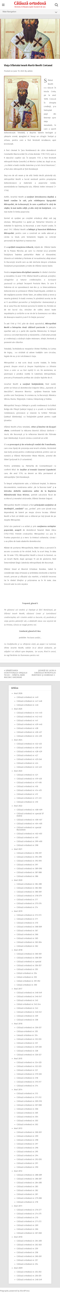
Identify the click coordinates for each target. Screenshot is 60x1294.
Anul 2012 (18, 1171)
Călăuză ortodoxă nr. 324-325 (29, 1062)
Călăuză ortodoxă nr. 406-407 (29, 820)
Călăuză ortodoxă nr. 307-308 (29, 1105)
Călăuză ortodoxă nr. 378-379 (29, 896)
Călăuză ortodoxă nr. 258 (27, 1252)
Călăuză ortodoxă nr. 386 (27, 876)
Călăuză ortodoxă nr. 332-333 (29, 1039)
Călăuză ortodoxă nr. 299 (27, 1136)
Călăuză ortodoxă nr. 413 (27, 794)
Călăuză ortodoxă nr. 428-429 (29, 751)
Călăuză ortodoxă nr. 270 (27, 1217)
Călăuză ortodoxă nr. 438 (27, 728)
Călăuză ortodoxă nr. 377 (27, 899)
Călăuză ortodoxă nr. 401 (27, 837)
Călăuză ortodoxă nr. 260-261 (29, 1256)
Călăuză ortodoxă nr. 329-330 (29, 1047)
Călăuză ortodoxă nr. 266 (27, 1229)
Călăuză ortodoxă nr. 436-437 (29, 732)
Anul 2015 (18, 1058)
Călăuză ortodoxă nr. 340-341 (29, 1012)
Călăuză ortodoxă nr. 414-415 (29, 790)
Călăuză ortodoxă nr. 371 (27, 919)
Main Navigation (30, 12)
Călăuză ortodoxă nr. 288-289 (29, 1175)
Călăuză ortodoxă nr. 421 (27, 775)
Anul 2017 (18, 989)
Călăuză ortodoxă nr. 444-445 (29, 713)
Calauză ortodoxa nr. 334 (27, 1035)
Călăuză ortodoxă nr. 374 (27, 907)
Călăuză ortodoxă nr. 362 (27, 946)
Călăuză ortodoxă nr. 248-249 (29, 1279)
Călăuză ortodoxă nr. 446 (27, 705)
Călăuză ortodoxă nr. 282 (27, 1190)
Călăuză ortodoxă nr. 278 (27, 1202)
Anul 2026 (18, 693)
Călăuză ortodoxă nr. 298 (27, 1140)
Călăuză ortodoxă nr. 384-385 (29, 884)
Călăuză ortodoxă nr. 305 (27, 1113)
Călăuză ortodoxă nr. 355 (27, 969)
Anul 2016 (18, 1024)
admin (30, 71)
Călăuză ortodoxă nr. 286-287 (29, 1179)
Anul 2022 (18, 806)
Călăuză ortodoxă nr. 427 (27, 755)
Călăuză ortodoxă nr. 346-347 (29, 996)
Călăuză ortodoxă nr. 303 (27, 1120)
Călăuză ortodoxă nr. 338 (27, 1020)
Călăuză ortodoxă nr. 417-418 (29, 782)
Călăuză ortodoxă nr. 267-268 (29, 1233)
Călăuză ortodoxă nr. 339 (27, 1016)
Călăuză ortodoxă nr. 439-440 (29, 724)
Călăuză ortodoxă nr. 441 (27, 720)
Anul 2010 (18, 1237)
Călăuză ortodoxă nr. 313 (27, 1093)
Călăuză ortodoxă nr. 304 (27, 1117)
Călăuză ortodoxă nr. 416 (27, 786)
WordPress (25, 1291)
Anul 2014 (18, 1089)
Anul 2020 (18, 880)
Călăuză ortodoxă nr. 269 (27, 1225)
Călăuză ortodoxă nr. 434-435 (29, 736)
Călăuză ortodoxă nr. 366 (27, 934)
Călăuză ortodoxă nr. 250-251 (29, 1276)
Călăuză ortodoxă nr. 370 (27, 923)
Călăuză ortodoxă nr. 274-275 (29, 1214)
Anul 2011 (18, 1206)
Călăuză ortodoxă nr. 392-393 (29, 861)
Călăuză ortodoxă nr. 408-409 (29, 810)
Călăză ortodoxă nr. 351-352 (28, 981)
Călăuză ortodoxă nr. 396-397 (29, 853)
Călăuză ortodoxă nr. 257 (27, 1260)
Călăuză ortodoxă (30, 3)
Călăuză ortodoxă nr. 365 (27, 938)
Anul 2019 (18, 911)
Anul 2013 (18, 1128)
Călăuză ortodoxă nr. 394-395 (29, 857)
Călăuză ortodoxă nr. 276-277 (29, 1210)
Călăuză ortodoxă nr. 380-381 (29, 892)
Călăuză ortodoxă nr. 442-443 (29, 717)
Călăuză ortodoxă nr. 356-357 (29, 965)
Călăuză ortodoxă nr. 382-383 (29, 888)
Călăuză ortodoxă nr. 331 (27, 1043)
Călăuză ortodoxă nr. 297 (27, 1144)
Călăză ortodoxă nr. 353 (27, 977)
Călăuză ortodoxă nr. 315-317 (29, 1082)
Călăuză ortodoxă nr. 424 (27, 763)
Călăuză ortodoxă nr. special (29, 962)
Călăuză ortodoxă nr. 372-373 (29, 915)
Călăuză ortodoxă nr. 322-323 (29, 1066)
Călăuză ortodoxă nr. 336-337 (29, 1027)
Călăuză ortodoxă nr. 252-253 (29, 1272)
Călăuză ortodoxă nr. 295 (27, 1152)
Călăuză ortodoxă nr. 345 (27, 1000)
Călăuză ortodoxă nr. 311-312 (29, 1097)
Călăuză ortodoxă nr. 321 (27, 1070)
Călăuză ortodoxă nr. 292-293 (29, 1159)
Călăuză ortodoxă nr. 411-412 (29, 798)
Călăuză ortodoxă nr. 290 (27, 1167)
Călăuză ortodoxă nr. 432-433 (29, 744)
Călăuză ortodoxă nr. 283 (27, 1186)
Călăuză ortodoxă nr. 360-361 (29, 954)
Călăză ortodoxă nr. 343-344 (29, 1004)
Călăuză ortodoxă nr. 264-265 (29, 1241)
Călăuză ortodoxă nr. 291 (27, 1163)
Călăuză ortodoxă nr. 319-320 (29, 1074)
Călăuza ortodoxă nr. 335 (27, 1031)
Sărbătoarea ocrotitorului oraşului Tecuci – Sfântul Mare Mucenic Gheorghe (15, 673)
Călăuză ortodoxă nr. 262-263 (29, 1245)
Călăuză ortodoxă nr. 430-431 (29, 748)
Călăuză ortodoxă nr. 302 (27, 1124)
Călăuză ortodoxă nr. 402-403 (29, 834)
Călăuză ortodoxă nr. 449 (27, 697)
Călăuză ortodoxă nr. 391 (27, 865)
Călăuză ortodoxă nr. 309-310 (29, 1101)
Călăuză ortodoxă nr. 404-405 (29, 824)
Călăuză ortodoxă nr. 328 (27, 1051)
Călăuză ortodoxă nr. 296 (27, 1148)
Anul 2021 (18, 849)
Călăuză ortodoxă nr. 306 (27, 1109)
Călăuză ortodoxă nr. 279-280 (29, 1198)
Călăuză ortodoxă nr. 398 (27, 845)
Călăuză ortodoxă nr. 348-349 (29, 993)
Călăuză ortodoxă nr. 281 (27, 1194)
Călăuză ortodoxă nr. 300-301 (29, 1132)
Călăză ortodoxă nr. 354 (27, 973)
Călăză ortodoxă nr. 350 (27, 985)
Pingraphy (4, 1291)
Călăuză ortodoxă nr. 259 (27, 1248)
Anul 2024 (18, 740)
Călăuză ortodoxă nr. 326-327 (29, 1055)
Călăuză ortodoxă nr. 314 (27, 1086)
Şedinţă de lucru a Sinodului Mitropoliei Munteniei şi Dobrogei (44, 672)
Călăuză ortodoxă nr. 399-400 (29, 841)
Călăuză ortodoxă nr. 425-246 (29, 759)
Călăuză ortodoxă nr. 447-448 (29, 701)
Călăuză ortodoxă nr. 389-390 (29, 868)
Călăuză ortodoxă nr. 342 (27, 1008)
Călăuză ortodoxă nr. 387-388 (29, 872)
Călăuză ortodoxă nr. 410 (27, 802)
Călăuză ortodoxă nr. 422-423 (29, 767)
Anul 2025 (18, 709)
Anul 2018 (18, 950)
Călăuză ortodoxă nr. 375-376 (29, 903)
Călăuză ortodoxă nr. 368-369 (29, 927)
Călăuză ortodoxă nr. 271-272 (29, 1221)
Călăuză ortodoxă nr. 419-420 (29, 779)
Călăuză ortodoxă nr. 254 (27, 1264)
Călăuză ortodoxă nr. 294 (27, 1155)
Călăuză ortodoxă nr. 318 (27, 1078)
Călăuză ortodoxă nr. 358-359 (29, 958)
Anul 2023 (18, 771)
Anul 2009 (18, 1268)
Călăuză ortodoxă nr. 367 (27, 930)
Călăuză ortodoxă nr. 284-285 (29, 1183)
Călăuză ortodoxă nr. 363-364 (29, 942)
